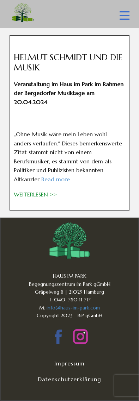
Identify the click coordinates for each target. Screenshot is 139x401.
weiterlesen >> (35, 194)
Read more (55, 179)
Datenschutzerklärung (69, 379)
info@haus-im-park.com (73, 308)
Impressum (69, 363)
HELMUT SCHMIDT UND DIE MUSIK (68, 62)
